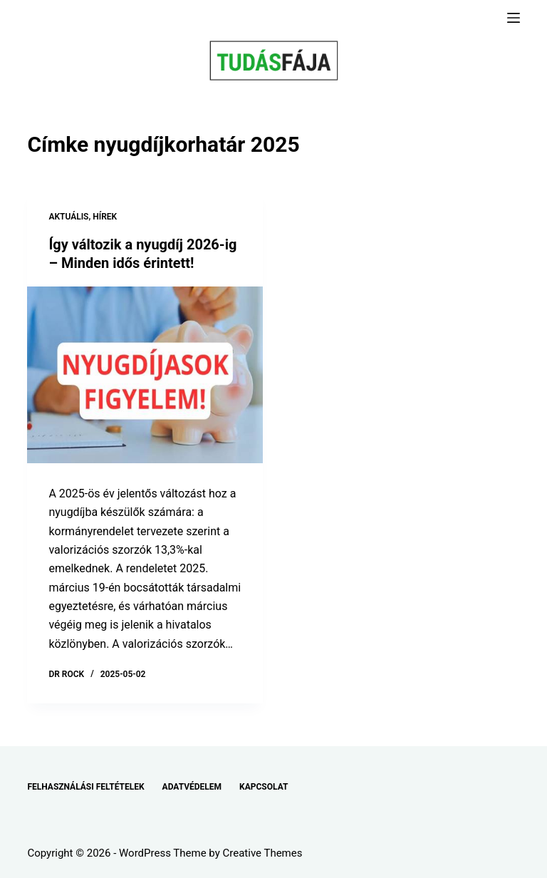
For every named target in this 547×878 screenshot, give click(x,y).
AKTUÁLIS (68, 217)
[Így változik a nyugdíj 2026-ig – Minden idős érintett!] (145, 374)
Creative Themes (263, 853)
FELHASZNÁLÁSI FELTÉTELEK (85, 787)
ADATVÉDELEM (192, 787)
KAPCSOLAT (263, 787)
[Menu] (513, 17)
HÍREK (105, 217)
